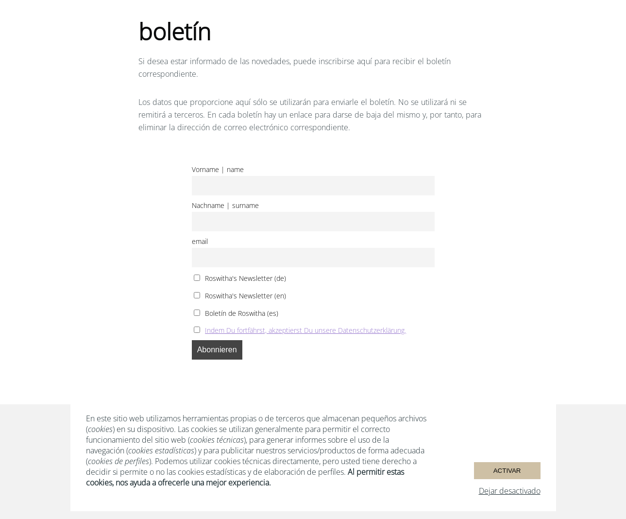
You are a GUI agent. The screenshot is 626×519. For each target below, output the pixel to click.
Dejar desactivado (510, 490)
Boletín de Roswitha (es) (236, 313)
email (200, 241)
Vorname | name (218, 169)
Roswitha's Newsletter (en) (240, 295)
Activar (507, 470)
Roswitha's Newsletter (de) (240, 278)
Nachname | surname (225, 205)
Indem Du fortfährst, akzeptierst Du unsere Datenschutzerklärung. (305, 330)
